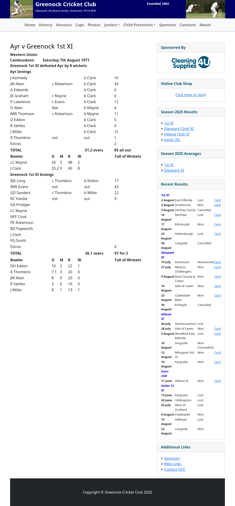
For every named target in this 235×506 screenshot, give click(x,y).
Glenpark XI (174, 170)
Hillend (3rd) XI (176, 134)
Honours (64, 24)
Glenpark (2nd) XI (179, 128)
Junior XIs (172, 139)
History (45, 24)
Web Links (172, 463)
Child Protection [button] (138, 24)
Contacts (188, 24)
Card (217, 200)
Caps (79, 24)
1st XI (168, 123)
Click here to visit (189, 94)
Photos (94, 24)
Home (29, 24)
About (205, 24)
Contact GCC (174, 469)
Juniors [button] (110, 24)
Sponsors (167, 24)
